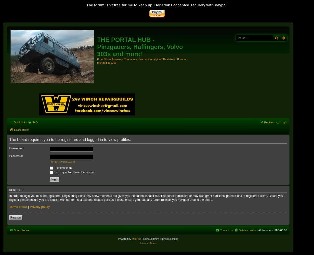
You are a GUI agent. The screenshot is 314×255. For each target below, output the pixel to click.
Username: (16, 148)
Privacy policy (40, 207)
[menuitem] (33, 122)
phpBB (135, 239)
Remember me (61, 167)
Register (15, 217)
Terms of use (18, 207)
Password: (16, 155)
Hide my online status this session (72, 172)
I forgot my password (62, 161)
